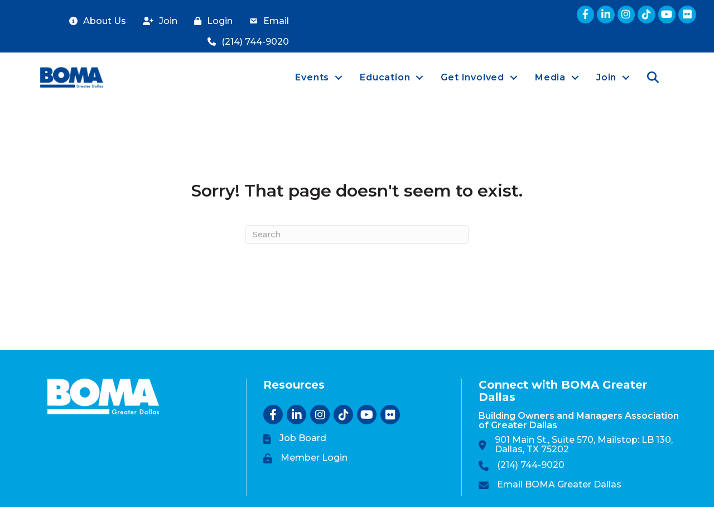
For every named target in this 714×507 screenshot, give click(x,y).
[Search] (357, 234)
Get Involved (472, 77)
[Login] (211, 21)
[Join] (157, 21)
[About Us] (95, 21)
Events (312, 77)
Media (550, 77)
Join (606, 77)
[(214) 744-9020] (245, 42)
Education (385, 77)
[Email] (266, 21)
